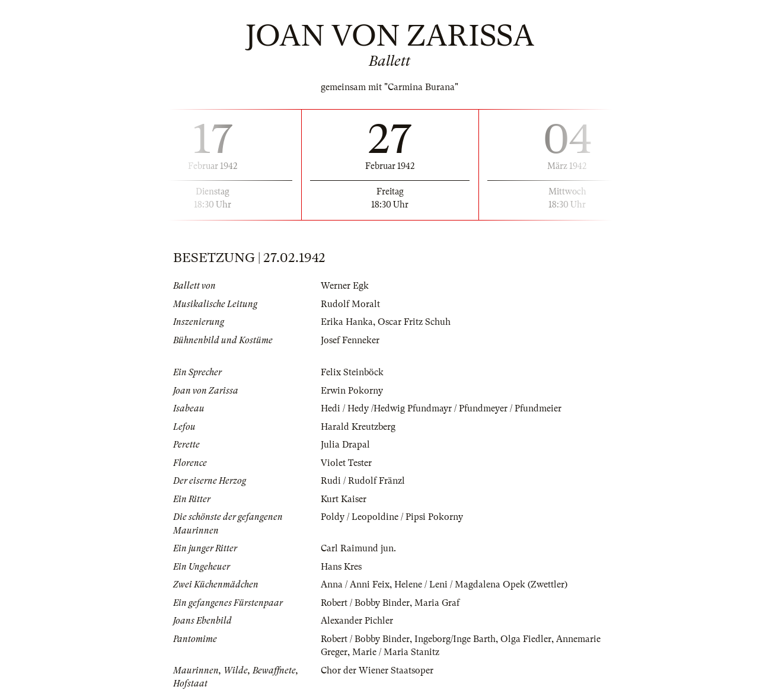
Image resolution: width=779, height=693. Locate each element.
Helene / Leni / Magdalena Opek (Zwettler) (480, 584)
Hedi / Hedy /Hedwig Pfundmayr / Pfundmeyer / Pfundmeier (441, 408)
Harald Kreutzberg (358, 426)
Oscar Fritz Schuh (414, 322)
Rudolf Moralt (350, 304)
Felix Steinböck (352, 372)
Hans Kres (341, 566)
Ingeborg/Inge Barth (455, 639)
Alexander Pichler (357, 620)
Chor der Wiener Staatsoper (377, 670)
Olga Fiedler (525, 639)
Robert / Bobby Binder (365, 603)
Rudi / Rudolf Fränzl (363, 480)
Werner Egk (345, 285)
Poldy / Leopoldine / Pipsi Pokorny (392, 517)
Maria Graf (436, 603)
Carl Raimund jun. (358, 548)
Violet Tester (346, 463)
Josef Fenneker (350, 340)
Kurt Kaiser (343, 499)
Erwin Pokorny (352, 390)
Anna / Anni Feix (355, 584)
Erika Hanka (347, 322)
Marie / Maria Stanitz (395, 652)
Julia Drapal (345, 444)
